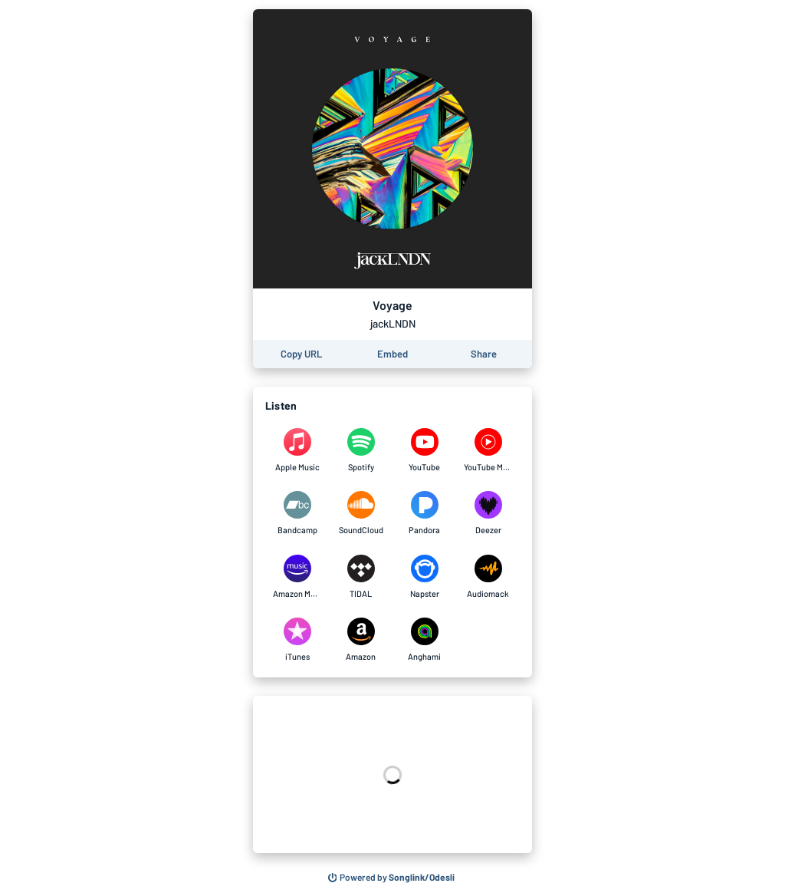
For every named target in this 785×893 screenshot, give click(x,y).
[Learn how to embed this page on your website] (392, 354)
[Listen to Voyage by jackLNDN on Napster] (424, 577)
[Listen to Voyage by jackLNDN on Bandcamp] (297, 513)
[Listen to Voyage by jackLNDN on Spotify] (360, 450)
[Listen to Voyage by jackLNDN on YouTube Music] (488, 450)
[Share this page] (483, 354)
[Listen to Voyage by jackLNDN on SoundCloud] (360, 513)
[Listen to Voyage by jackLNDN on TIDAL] (360, 577)
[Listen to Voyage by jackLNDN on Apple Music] (297, 450)
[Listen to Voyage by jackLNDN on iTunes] (297, 640)
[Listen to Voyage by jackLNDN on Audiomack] (488, 577)
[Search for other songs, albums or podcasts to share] (391, 878)
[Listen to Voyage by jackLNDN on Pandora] (424, 513)
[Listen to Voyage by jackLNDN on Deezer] (488, 513)
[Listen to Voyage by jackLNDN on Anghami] (424, 640)
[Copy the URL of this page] (301, 354)
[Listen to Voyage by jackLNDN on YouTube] (424, 450)
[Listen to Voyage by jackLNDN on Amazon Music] (297, 577)
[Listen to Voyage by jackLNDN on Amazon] (360, 640)
